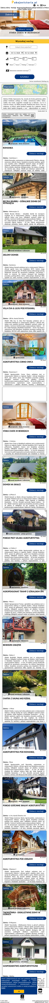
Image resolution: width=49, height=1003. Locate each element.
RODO (3, 988)
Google (33, 979)
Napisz (46, 1002)
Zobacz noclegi (36, 153)
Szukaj (24, 76)
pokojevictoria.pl (24, 2)
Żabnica (6, 124)
